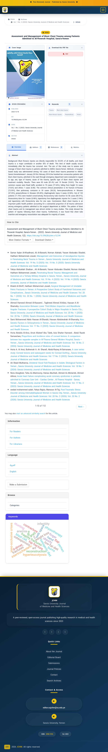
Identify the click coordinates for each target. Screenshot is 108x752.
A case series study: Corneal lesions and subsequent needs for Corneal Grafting (47, 351)
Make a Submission (18, 485)
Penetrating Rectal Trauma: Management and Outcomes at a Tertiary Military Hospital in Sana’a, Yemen (43, 274)
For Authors (15, 438)
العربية (12, 465)
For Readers (15, 431)
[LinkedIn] (58, 632)
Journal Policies (54, 669)
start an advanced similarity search (30, 413)
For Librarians (16, 444)
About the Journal (54, 651)
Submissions (54, 663)
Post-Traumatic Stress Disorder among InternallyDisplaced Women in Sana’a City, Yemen (45, 391)
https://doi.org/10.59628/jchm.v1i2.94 (43, 236)
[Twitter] (51, 632)
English (13, 471)
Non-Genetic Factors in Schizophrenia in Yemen (47, 321)
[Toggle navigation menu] (103, 9)
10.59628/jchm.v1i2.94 (19, 119)
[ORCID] (65, 632)
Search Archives (54, 681)
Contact (54, 675)
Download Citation (44, 240)
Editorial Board (54, 657)
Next (81, 407)
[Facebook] (45, 632)
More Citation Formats (20, 240)
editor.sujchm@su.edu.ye (54, 707)
